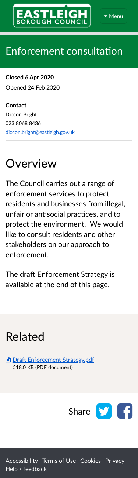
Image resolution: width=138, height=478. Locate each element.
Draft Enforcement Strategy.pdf (50, 359)
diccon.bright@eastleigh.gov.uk (40, 132)
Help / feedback (26, 468)
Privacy (114, 460)
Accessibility (22, 460)
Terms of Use (59, 460)
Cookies (90, 460)
